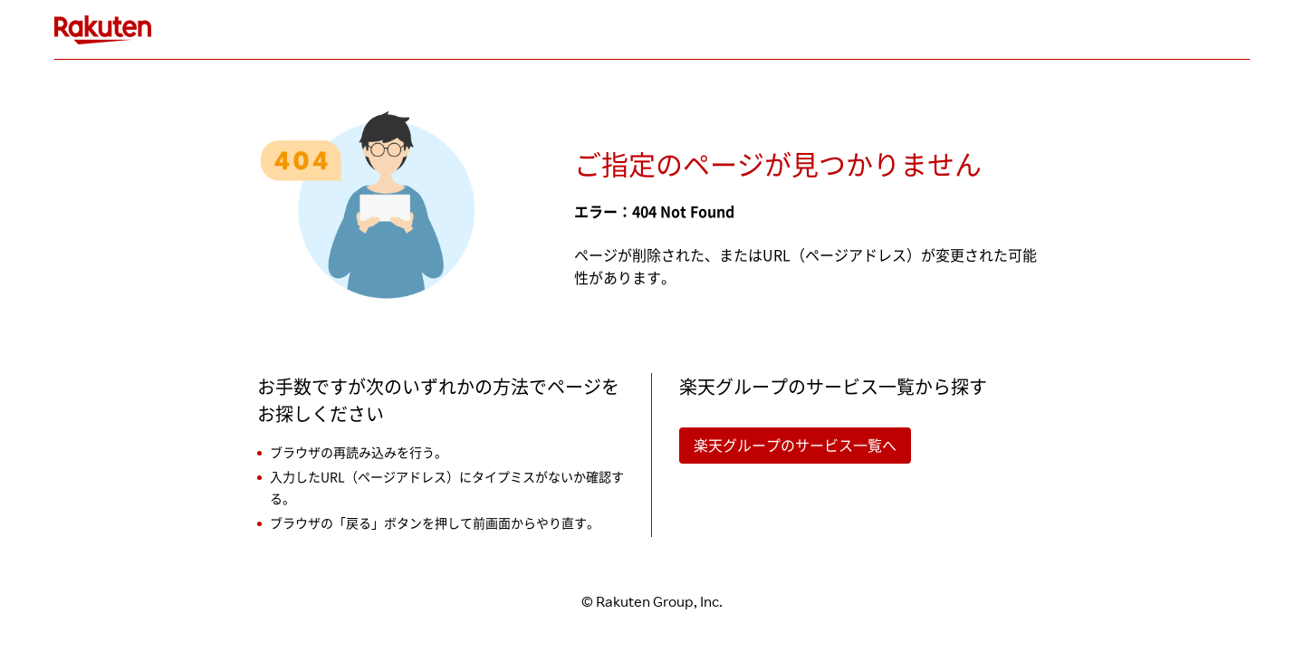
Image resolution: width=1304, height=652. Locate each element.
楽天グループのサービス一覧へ (795, 445)
